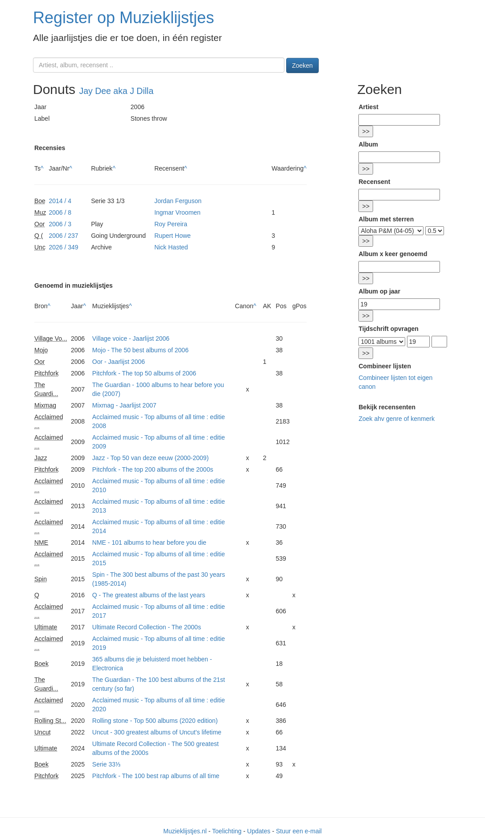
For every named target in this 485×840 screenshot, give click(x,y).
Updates (258, 831)
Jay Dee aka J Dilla (116, 91)
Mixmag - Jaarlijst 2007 (124, 405)
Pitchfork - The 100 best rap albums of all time (155, 775)
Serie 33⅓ (106, 764)
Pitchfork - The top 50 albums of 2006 (144, 373)
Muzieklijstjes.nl (184, 831)
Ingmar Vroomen (177, 212)
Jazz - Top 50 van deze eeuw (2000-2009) (150, 457)
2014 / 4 (60, 200)
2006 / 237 (63, 235)
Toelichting (227, 831)
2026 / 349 (63, 247)
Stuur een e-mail (299, 831)
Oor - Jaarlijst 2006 (118, 361)
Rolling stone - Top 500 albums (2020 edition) (155, 720)
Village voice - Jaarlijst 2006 (130, 338)
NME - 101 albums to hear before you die (149, 542)
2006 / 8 (60, 212)
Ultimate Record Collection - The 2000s (146, 627)
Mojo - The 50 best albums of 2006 (140, 350)
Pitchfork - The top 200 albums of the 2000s (152, 469)
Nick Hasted (171, 247)
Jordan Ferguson (177, 200)
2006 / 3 (60, 224)
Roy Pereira (170, 224)
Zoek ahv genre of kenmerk (396, 418)
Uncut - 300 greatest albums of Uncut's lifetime (157, 732)
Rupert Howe (172, 235)
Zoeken (302, 65)
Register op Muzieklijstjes (123, 17)
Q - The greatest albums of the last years (148, 595)
